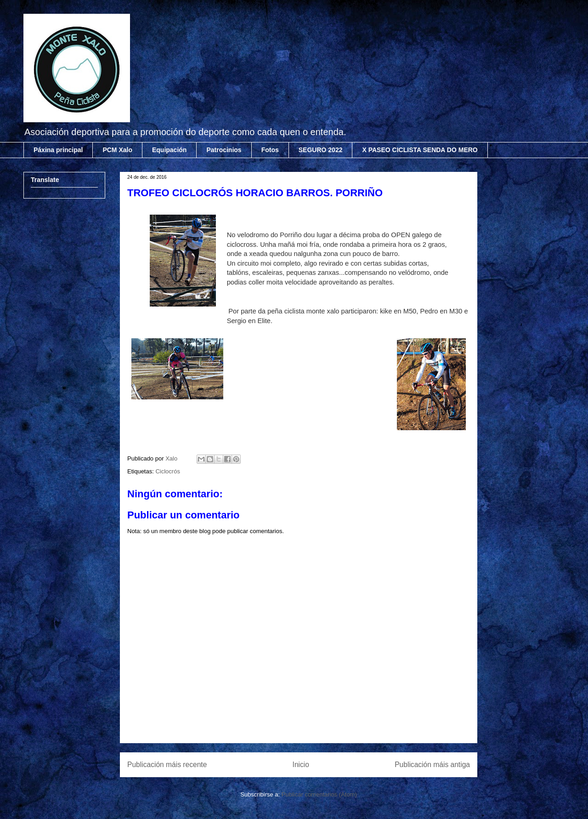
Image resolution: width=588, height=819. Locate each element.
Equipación (169, 150)
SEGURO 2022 (321, 150)
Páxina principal (58, 150)
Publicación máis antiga (432, 764)
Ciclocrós (167, 471)
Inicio (301, 764)
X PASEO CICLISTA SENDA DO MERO (419, 150)
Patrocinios (223, 150)
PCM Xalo (117, 150)
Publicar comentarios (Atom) (319, 794)
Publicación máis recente (167, 764)
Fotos (270, 150)
